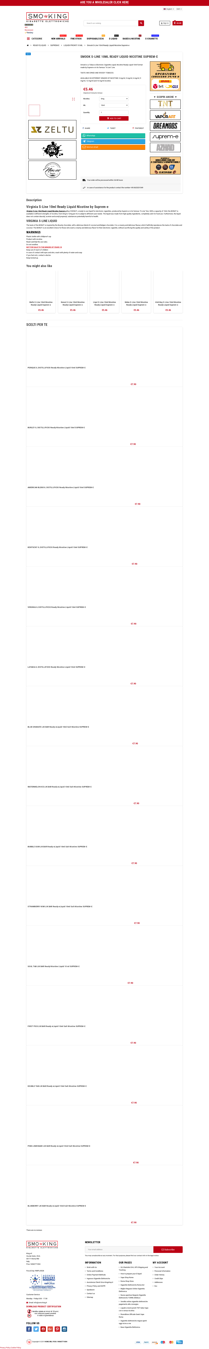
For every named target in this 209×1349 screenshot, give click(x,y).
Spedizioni (90, 1290)
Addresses (158, 1282)
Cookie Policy (16, 1348)
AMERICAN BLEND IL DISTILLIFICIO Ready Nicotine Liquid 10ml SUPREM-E (61, 487)
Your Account (159, 1267)
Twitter (36, 1329)
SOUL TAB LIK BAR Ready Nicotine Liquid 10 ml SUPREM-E (54, 966)
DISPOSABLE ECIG (96, 37)
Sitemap (90, 1297)
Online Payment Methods (96, 1275)
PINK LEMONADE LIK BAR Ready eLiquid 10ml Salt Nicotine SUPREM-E (59, 1146)
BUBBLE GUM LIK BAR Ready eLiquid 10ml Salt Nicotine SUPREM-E (57, 847)
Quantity (86, 112)
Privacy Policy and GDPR (96, 1286)
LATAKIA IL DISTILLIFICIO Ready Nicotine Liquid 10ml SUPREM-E (56, 667)
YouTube (43, 1329)
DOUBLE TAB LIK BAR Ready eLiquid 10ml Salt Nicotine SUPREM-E (57, 1086)
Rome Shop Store (127, 1281)
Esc (155, 1286)
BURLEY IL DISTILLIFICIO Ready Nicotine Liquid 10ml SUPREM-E (56, 427)
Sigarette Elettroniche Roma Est (132, 1285)
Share (86, 128)
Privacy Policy (5, 1348)
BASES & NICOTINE (132, 37)
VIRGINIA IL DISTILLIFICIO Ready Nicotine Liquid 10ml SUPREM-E (57, 607)
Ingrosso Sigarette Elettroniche (98, 1279)
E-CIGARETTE (152, 37)
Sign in (165, 23)
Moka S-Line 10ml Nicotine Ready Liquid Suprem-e (136, 303)
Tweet (111, 128)
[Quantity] (114, 112)
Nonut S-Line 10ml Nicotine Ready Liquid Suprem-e (73, 303)
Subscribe (168, 1249)
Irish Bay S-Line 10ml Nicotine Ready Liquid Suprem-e (168, 303)
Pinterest (138, 128)
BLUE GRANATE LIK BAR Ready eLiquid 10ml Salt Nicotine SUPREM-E (58, 727)
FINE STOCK (77, 37)
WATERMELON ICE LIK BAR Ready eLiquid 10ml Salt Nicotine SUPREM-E (60, 787)
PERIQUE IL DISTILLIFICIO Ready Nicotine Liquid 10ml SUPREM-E (57, 368)
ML (84, 105)
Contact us (91, 1293)
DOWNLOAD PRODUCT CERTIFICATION (43, 1306)
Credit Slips (158, 1279)
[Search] (114, 23)
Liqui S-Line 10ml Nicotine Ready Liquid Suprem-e (104, 303)
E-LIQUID (114, 37)
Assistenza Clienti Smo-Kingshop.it (100, 1282)
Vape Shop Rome (127, 1277)
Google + (50, 1329)
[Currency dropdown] (179, 9)
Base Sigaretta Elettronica (130, 1327)
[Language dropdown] (168, 9)
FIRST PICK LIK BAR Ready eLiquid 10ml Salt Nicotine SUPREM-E (56, 1026)
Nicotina (86, 99)
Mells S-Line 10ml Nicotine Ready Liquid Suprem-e (41, 303)
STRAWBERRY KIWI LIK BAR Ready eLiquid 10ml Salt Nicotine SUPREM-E (60, 906)
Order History (159, 1275)
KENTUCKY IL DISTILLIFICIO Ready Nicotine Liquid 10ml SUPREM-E (58, 547)
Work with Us (92, 1267)
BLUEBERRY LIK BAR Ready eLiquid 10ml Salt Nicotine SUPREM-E (57, 1206)
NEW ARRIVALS (59, 37)
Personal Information (162, 1271)
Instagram (64, 1329)
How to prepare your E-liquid (131, 1274)
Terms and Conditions (95, 1271)
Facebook (29, 1329)
